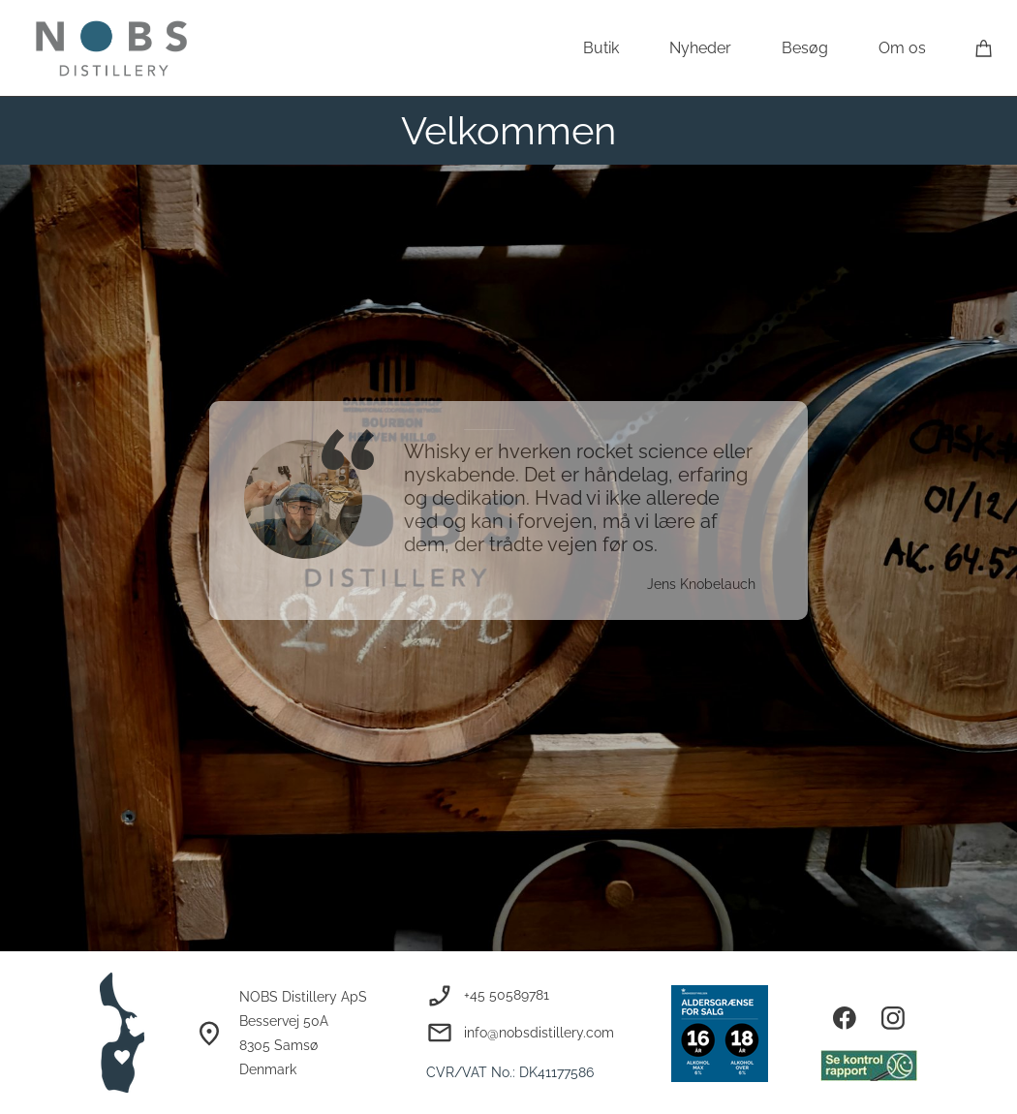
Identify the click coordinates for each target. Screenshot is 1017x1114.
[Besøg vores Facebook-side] (844, 1018)
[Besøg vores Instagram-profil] (893, 1018)
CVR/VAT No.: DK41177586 (510, 1072)
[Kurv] (984, 48)
